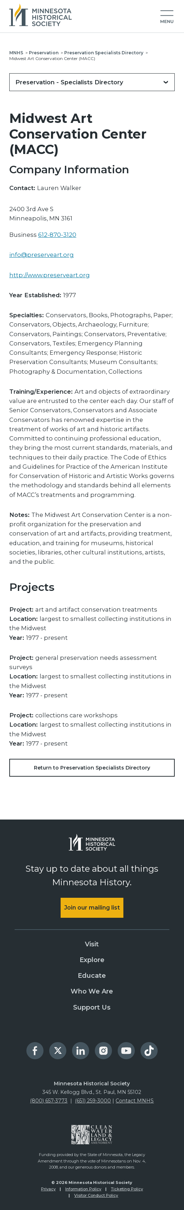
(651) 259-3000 (93, 1100)
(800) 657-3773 (48, 1100)
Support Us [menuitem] (92, 1007)
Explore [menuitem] (92, 960)
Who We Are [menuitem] (92, 991)
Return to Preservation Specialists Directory (92, 768)
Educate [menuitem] (92, 976)
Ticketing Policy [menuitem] (127, 1188)
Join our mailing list (92, 907)
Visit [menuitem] (92, 944)
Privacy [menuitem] (48, 1188)
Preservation (43, 52)
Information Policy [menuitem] (83, 1188)
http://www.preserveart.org (49, 275)
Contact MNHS (135, 1100)
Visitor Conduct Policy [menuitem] (96, 1195)
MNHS (16, 52)
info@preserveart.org (41, 254)
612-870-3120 (57, 234)
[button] (167, 17)
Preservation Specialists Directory (103, 52)
